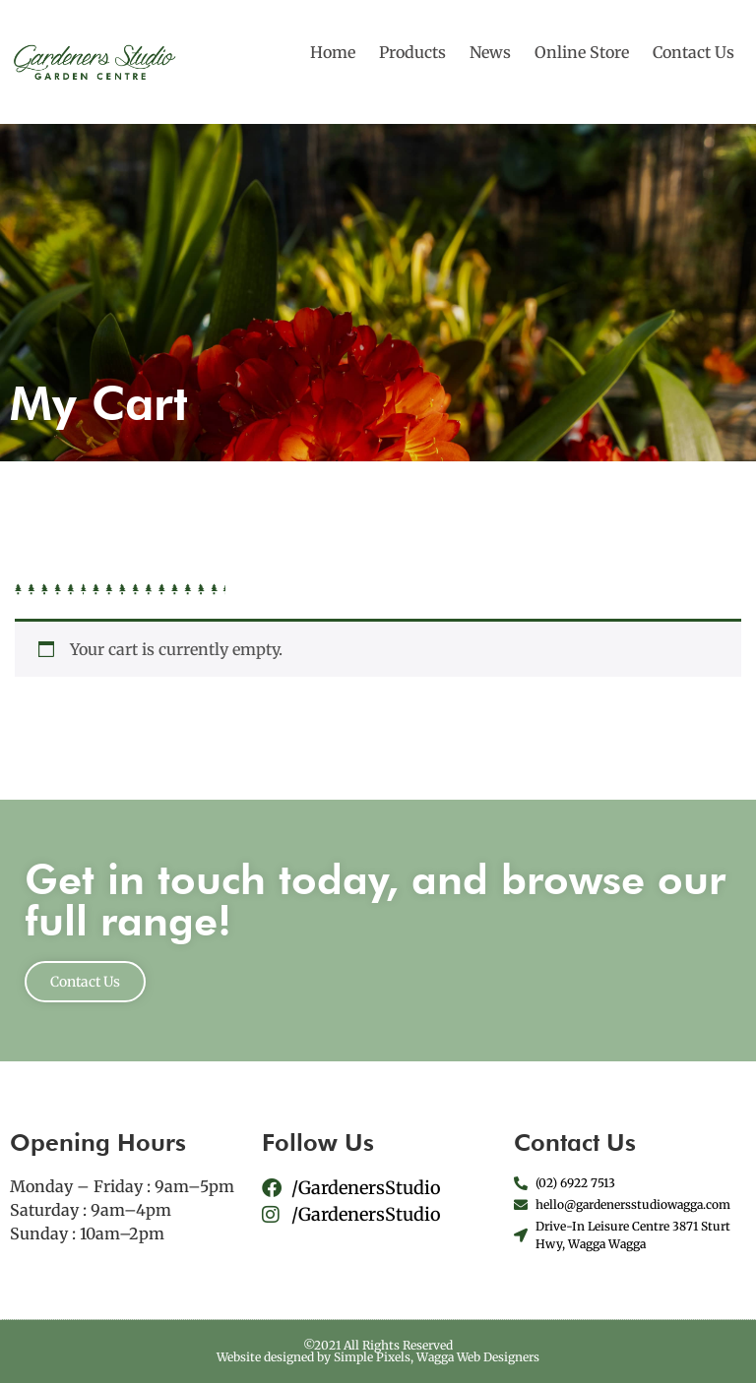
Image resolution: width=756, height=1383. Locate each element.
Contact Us (693, 52)
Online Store (582, 52)
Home (332, 52)
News (490, 52)
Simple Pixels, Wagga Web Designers (436, 1357)
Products (412, 52)
